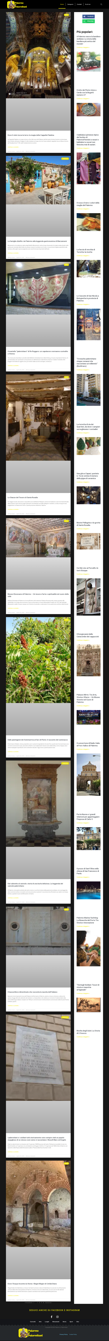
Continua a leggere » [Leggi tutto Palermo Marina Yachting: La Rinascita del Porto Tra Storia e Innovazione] (83, 926)
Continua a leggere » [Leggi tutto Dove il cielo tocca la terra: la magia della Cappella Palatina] (13, 147)
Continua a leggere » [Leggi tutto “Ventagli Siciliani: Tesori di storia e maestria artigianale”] (83, 993)
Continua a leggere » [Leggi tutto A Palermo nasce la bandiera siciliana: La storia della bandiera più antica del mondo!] (83, 47)
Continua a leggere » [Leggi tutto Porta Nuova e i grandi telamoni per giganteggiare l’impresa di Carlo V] (83, 823)
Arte (40, 1322)
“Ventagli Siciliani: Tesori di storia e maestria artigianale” (88, 987)
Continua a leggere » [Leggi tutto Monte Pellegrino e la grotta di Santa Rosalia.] (83, 528)
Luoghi (47, 1322)
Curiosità (33, 1322)
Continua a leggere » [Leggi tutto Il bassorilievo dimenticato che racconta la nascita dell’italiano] (13, 1006)
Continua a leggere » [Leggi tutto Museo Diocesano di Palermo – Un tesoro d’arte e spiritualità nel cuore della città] (13, 608)
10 (43, 1303)
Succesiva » (49, 1303)
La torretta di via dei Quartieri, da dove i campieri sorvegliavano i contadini (88, 426)
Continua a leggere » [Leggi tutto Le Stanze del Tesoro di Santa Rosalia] (13, 509)
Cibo (77, 1322)
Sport (71, 1322)
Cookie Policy (73, 1335)
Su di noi (87, 4)
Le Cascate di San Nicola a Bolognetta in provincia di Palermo (88, 298)
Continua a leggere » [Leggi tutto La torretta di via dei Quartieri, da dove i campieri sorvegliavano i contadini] (83, 433)
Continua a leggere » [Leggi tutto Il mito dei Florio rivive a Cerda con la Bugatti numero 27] (83, 98)
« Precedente (28, 1303)
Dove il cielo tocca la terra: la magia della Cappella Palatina (31, 135)
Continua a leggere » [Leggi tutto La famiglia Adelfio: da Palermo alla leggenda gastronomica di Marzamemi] (13, 253)
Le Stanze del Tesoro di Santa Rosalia (23, 498)
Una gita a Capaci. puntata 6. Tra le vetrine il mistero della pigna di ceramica (88, 475)
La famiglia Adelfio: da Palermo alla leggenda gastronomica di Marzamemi (37, 241)
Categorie (70, 4)
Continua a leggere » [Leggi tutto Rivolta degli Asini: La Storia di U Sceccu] (83, 1037)
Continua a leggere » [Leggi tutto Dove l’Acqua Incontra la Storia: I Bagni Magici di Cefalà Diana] (13, 1296)
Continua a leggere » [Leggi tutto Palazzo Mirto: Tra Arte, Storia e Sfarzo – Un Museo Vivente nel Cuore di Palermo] (83, 705)
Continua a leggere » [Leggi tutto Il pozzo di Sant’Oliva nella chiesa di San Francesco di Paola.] (83, 877)
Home (62, 4)
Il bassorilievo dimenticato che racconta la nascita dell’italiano (32, 993)
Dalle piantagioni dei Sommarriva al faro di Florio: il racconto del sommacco (38, 740)
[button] (101, 4)
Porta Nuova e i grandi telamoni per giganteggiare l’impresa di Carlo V (88, 816)
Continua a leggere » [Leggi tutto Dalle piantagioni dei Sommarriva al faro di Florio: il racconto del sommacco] (13, 752)
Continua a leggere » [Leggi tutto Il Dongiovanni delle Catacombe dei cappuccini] (83, 640)
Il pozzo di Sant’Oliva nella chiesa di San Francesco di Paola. (88, 870)
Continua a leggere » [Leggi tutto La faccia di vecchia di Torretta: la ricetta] (83, 255)
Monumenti (55, 1322)
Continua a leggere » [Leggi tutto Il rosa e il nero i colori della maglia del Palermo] (83, 209)
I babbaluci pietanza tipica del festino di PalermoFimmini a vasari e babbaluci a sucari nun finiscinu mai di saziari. (88, 140)
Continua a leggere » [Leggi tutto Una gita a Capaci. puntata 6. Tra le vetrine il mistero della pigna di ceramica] (83, 482)
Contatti (79, 4)
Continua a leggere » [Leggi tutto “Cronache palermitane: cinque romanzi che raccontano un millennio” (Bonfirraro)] (83, 369)
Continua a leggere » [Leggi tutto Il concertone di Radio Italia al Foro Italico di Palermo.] (83, 749)
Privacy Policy (63, 1335)
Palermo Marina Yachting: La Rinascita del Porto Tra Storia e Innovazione (87, 920)
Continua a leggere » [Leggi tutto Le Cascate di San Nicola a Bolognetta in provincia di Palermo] (83, 304)
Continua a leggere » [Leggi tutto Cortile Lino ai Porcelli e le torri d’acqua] (83, 574)
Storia (64, 1322)
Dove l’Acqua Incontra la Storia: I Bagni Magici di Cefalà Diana (32, 1284)
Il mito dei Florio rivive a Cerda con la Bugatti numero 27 (86, 92)
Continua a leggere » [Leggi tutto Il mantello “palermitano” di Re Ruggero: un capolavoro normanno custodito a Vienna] (13, 365)
